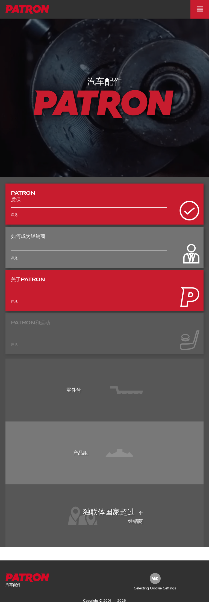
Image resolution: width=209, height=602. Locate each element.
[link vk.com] (155, 578)
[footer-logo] (27, 577)
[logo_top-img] (27, 9)
